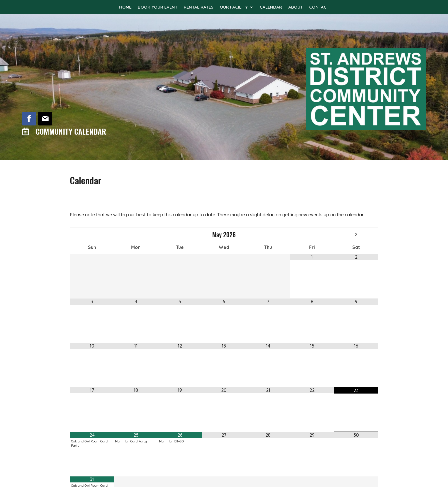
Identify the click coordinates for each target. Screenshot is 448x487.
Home (125, 7)
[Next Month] (356, 234)
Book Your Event (157, 7)
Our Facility (234, 7)
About (295, 7)
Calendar (271, 7)
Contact (319, 7)
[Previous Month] (92, 234)
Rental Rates (198, 7)
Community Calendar (71, 131)
